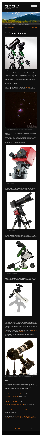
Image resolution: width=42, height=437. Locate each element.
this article (28, 87)
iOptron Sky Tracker (12, 131)
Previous (32, 27)
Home (6, 24)
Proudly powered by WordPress (21, 433)
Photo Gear (29, 428)
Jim (32, 428)
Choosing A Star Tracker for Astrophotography (13, 393)
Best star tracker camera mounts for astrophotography (14, 404)
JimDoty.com (27, 24)
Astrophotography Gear (9, 409)
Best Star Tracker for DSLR (10, 399)
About (9, 24)
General (13, 428)
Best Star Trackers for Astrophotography (12, 396)
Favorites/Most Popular (20, 24)
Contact (13, 24)
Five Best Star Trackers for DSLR (11, 401)
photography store (21, 331)
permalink (6, 429)
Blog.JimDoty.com (12, 6)
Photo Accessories (24, 428)
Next (36, 27)
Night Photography (18, 428)
